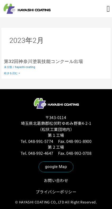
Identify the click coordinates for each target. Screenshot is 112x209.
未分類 (8, 67)
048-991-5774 (40, 141)
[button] (108, 8)
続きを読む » (12, 73)
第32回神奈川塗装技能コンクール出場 (43, 61)
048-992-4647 (41, 153)
